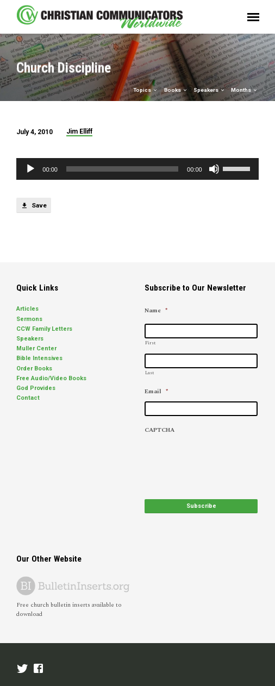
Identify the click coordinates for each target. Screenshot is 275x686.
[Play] (30, 168)
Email (156, 391)
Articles (27, 308)
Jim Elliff (79, 131)
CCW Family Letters (44, 328)
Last (149, 372)
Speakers (209, 90)
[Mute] (214, 168)
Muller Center (36, 348)
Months (244, 90)
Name (156, 310)
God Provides (35, 388)
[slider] (122, 169)
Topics (145, 90)
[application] (137, 169)
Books (176, 90)
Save (33, 206)
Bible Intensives (39, 358)
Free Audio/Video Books (51, 378)
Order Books (34, 368)
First (150, 343)
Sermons (29, 319)
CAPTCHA (159, 430)
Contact (28, 397)
